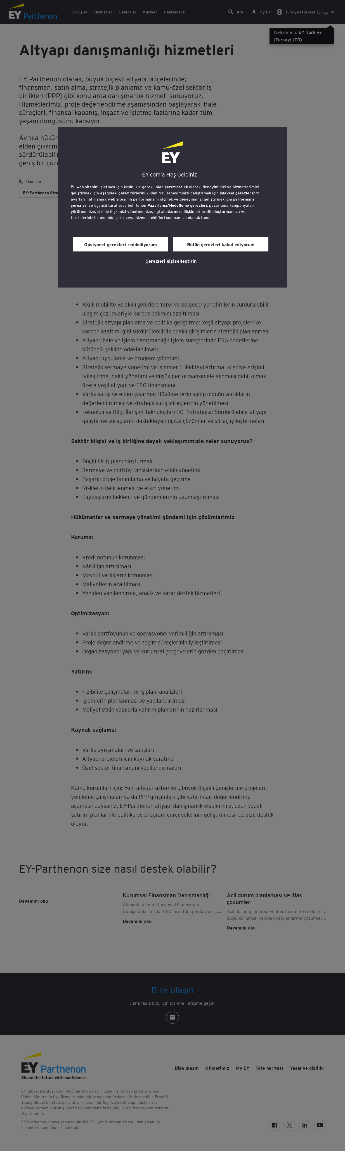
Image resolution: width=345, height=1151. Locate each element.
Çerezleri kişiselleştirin (171, 261)
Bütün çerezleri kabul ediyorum (220, 244)
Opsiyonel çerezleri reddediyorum (120, 244)
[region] (172, 207)
